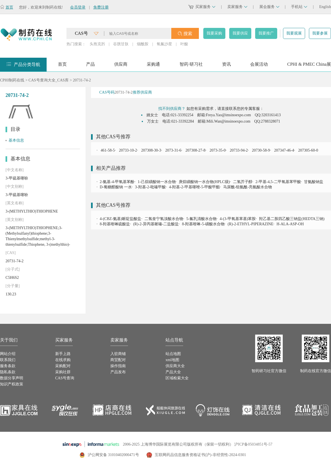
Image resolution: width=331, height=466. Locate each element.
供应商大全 (175, 366)
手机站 (299, 7)
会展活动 (259, 66)
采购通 (153, 66)
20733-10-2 (127, 150)
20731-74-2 (82, 80)
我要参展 (320, 33)
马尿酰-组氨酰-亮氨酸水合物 (247, 187)
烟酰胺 (142, 44)
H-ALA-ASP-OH (290, 224)
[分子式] (13, 269)
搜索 (187, 33)
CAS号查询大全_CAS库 (48, 80)
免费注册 (101, 7)
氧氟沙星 (164, 44)
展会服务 (269, 7)
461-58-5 (107, 150)
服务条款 (7, 366)
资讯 (226, 66)
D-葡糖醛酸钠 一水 (116, 187)
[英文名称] (14, 203)
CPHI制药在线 (12, 80)
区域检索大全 (177, 378)
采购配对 (63, 366)
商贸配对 (118, 360)
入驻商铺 (118, 354)
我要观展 (294, 33)
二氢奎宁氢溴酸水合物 (164, 219)
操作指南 (118, 366)
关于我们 (9, 340)
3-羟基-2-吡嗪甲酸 (150, 187)
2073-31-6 (172, 150)
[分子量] (13, 286)
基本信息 (16, 140)
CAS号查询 (64, 378)
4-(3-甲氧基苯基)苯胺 (238, 219)
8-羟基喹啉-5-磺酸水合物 (203, 224)
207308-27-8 (195, 150)
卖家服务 (237, 7)
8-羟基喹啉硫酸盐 (115, 224)
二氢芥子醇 (242, 182)
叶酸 (184, 44)
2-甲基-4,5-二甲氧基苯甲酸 (278, 182)
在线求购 (63, 360)
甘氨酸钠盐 (313, 182)
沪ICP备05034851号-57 (253, 444)
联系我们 (7, 360)
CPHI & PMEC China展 (309, 66)
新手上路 (63, 354)
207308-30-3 (150, 150)
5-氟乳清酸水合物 (201, 219)
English (325, 7)
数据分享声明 (11, 378)
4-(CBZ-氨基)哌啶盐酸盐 (121, 219)
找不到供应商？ (171, 109)
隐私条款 (7, 372)
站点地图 (173, 354)
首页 (9, 7)
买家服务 (205, 7)
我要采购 (214, 33)
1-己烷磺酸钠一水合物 (157, 182)
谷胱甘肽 (121, 44)
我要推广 (266, 33)
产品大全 (173, 372)
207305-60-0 (307, 150)
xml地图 (172, 360)
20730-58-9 (260, 150)
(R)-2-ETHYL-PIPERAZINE (250, 224)
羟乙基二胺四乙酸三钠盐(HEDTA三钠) (292, 219)
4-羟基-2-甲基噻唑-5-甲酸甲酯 (194, 187)
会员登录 (78, 7)
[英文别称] (14, 220)
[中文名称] (14, 170)
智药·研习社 (191, 66)
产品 (90, 66)
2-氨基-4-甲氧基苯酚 (117, 182)
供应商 (120, 66)
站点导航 (174, 340)
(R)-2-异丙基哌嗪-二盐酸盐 (156, 224)
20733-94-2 (238, 150)
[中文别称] (14, 186)
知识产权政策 (11, 384)
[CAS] (11, 253)
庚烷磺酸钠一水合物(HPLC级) (204, 182)
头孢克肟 (97, 44)
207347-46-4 (283, 150)
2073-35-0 (217, 150)
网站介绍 (7, 354)
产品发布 (118, 372)
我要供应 (240, 33)
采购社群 (63, 372)
